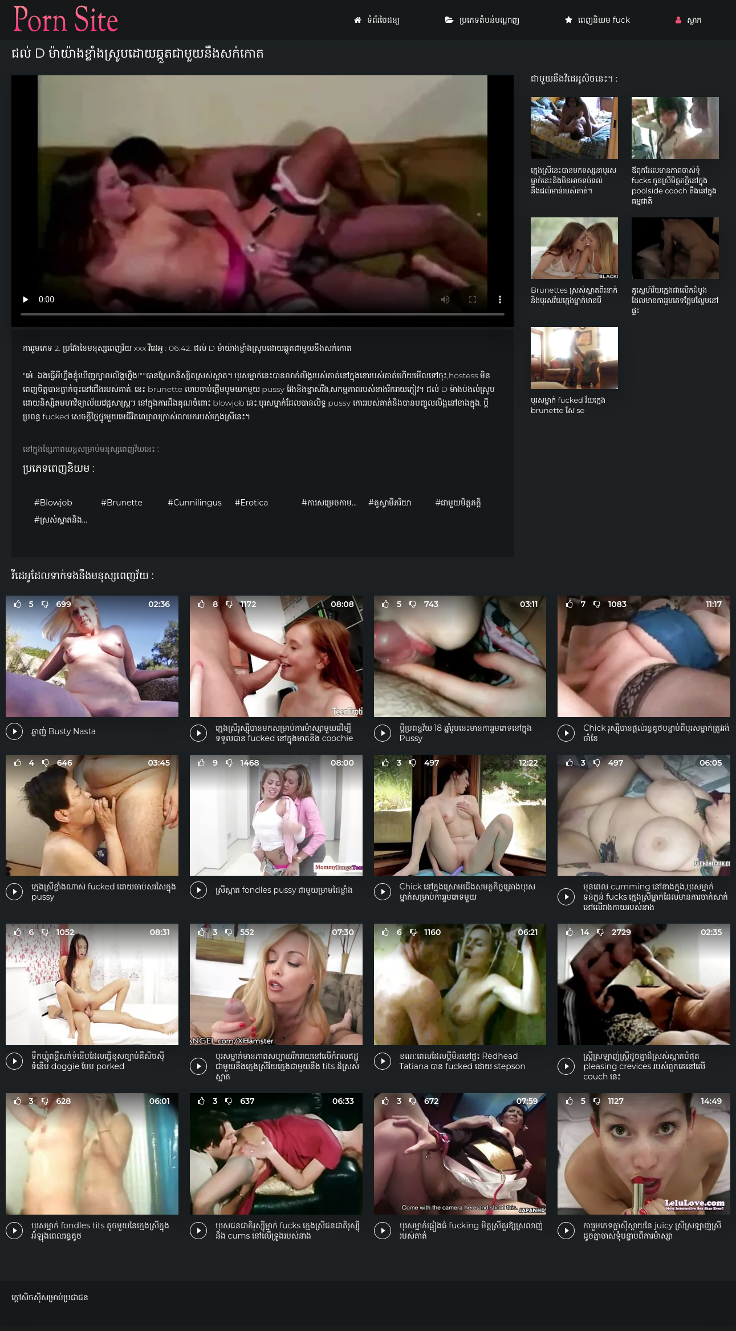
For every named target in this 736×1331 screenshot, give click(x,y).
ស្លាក (689, 20)
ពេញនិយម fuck (597, 20)
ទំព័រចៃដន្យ (377, 20)
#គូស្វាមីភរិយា (389, 502)
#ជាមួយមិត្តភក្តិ (458, 502)
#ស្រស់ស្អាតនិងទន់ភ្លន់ (64, 520)
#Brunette (122, 502)
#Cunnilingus (194, 502)
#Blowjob (53, 502)
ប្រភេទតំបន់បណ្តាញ (482, 20)
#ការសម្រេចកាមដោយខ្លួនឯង (332, 502)
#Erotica (252, 502)
